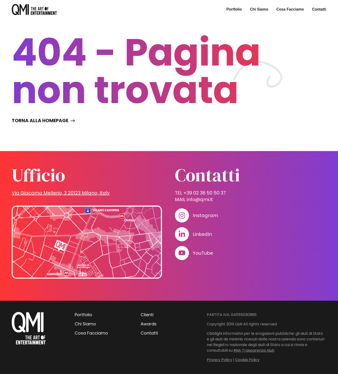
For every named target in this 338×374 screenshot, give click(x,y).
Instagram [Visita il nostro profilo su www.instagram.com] (205, 215)
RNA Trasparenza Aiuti (254, 350)
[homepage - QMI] (34, 9)
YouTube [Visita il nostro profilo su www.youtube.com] (203, 253)
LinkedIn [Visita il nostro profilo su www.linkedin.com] (202, 234)
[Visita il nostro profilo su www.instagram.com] (182, 215)
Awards (149, 324)
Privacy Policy (219, 359)
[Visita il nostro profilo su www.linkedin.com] (182, 234)
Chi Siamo (259, 9)
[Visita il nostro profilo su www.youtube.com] (182, 253)
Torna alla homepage (40, 120)
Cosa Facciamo (290, 9)
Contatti (319, 9)
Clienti (147, 315)
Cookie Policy (247, 359)
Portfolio (234, 9)
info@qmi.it (200, 199)
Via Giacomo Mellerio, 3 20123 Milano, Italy (61, 193)
